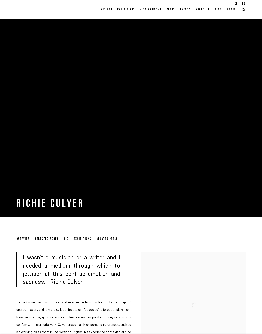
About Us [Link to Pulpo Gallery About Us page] (202, 9)
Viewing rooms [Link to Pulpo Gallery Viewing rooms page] (150, 9)
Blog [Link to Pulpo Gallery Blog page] (218, 9)
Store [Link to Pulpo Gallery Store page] (231, 9)
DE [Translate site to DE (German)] (244, 3)
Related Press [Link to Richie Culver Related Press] (107, 239)
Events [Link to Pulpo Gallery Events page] (185, 9)
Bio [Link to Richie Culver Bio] (66, 239)
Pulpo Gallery (38, 9)
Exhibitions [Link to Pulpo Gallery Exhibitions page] (126, 9)
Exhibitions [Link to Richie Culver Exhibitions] (82, 239)
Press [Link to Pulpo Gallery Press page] (171, 9)
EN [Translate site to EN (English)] (236, 3)
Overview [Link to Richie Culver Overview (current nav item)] (23, 239)
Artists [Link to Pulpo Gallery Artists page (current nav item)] (106, 9)
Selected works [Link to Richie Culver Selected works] (47, 239)
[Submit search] (244, 9)
